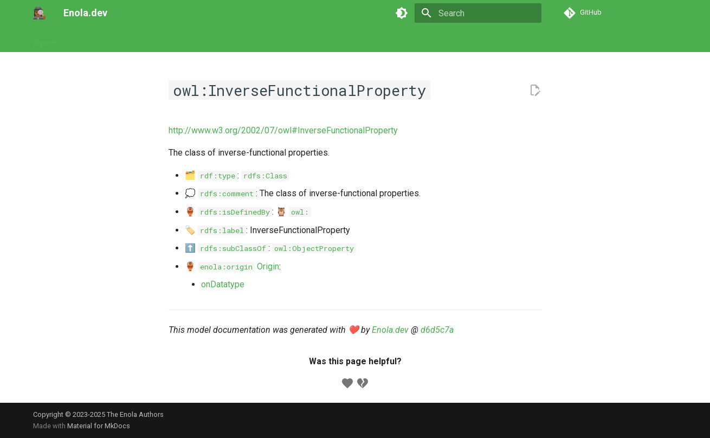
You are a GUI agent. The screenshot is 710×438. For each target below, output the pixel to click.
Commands (134, 39)
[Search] (478, 13)
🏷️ (215, 230)
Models (179, 39)
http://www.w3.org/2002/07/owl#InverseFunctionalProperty (283, 130)
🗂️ (211, 175)
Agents (45, 39)
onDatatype (222, 284)
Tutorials (86, 39)
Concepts (221, 39)
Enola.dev (390, 330)
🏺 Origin (232, 266)
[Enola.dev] (39, 13)
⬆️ (226, 248)
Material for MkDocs (98, 426)
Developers (269, 39)
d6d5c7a (437, 330)
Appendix (318, 39)
